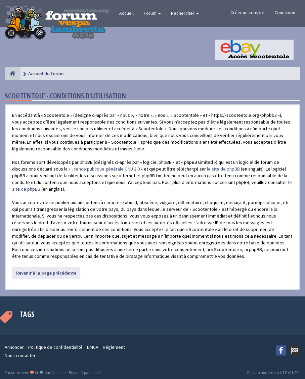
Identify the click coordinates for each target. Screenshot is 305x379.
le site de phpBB (223, 169)
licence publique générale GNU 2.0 (106, 169)
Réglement (114, 347)
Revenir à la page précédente (46, 273)
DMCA (92, 347)
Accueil (126, 13)
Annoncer (14, 347)
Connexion (284, 12)
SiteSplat (58, 372)
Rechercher (185, 13)
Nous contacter (20, 355)
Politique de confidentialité (55, 347)
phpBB (95, 372)
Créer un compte (247, 12)
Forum (152, 13)
